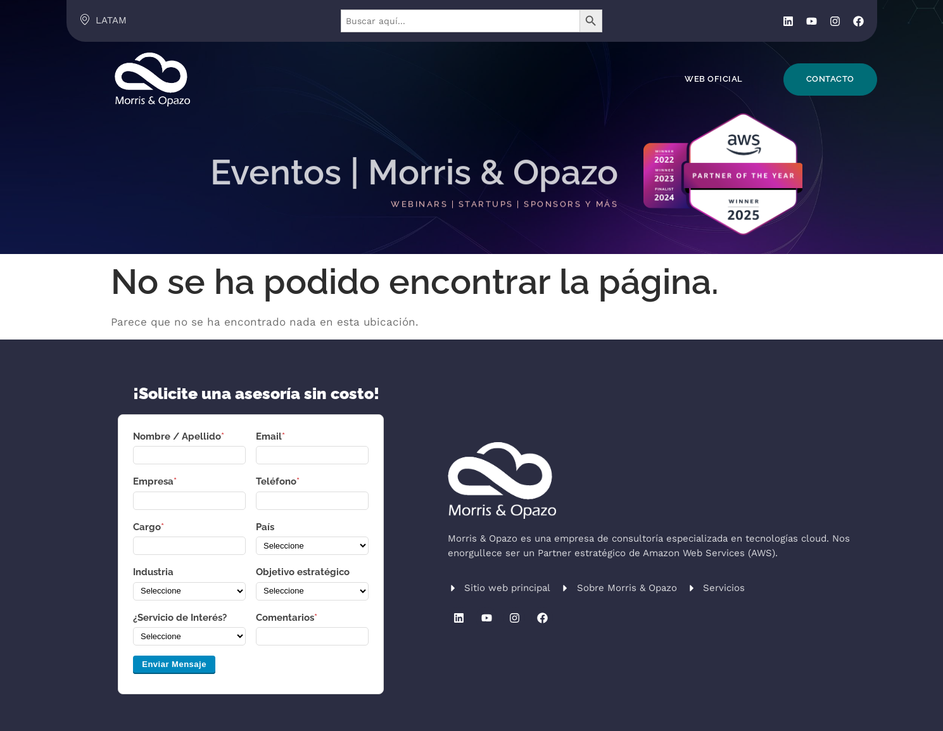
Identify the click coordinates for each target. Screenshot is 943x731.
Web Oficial (714, 79)
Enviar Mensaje (174, 664)
